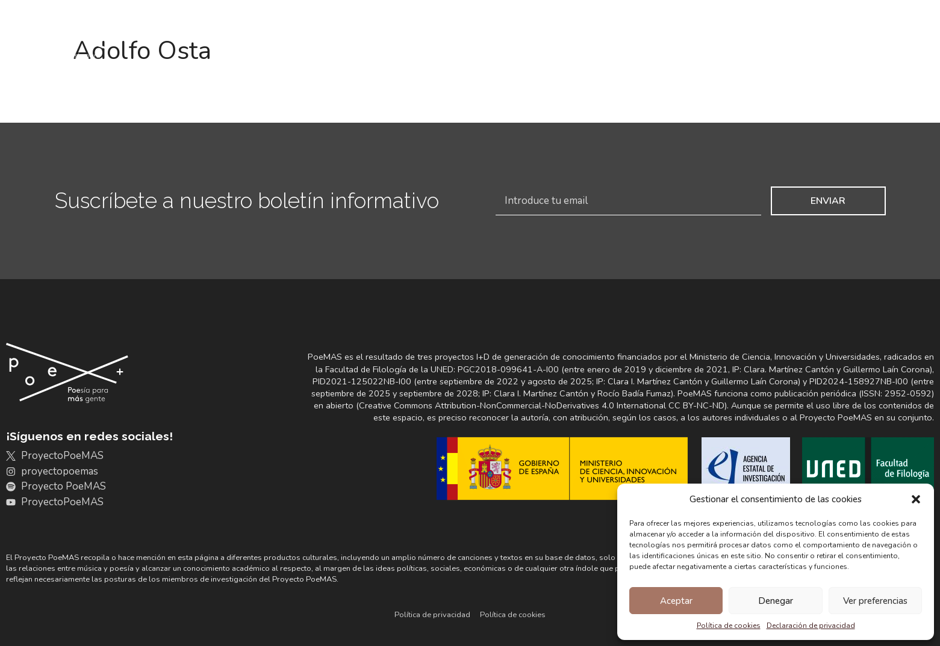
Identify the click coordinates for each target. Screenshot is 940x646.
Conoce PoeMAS (319, 42)
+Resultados (672, 42)
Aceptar (676, 601)
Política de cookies (729, 625)
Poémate (905, 42)
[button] (916, 499)
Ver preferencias (875, 601)
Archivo (418, 42)
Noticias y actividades (794, 42)
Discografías (503, 42)
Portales (585, 42)
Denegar (775, 601)
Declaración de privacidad (811, 625)
